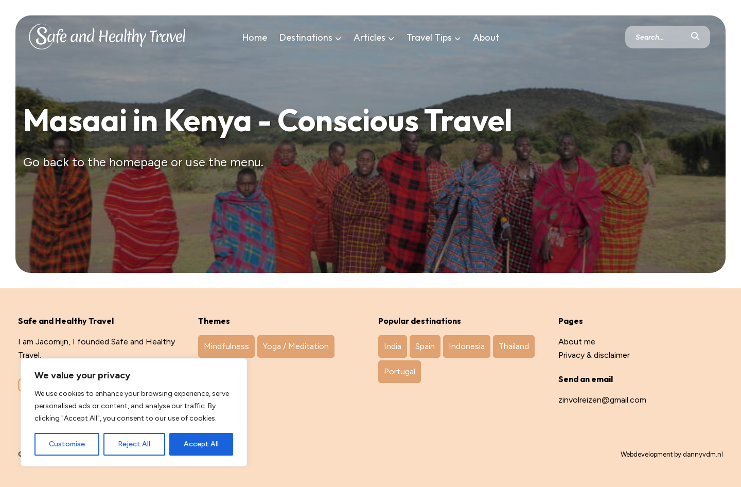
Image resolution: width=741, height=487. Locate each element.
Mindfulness (226, 346)
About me (576, 341)
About (486, 37)
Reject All (134, 444)
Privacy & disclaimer (594, 355)
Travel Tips (429, 37)
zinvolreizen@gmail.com (602, 400)
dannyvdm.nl (703, 454)
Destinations (305, 37)
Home (254, 37)
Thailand (514, 346)
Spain (425, 346)
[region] (134, 412)
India (392, 346)
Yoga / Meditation (296, 346)
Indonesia (467, 346)
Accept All (201, 444)
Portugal (399, 371)
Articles (369, 37)
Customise (67, 444)
